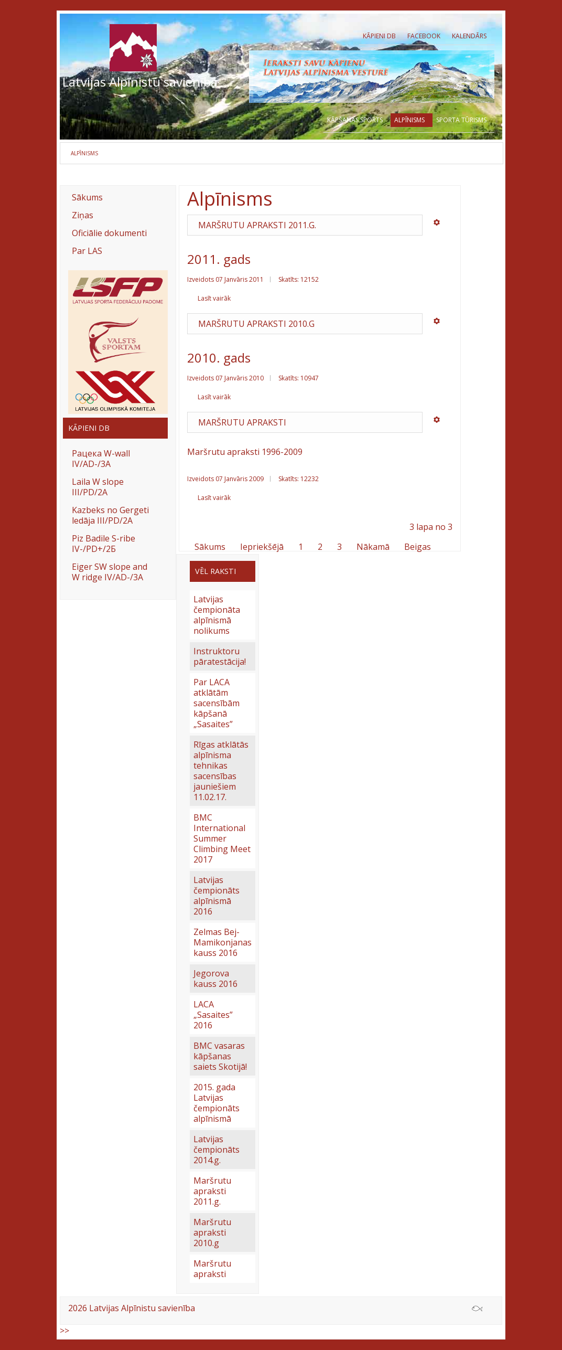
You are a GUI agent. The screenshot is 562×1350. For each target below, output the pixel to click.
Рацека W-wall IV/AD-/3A (101, 458)
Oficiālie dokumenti (109, 233)
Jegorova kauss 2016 (215, 979)
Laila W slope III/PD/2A (98, 486)
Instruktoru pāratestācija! (219, 656)
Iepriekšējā (262, 546)
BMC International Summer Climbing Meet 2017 (222, 838)
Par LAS (87, 251)
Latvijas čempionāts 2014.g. (216, 1149)
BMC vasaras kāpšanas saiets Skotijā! (220, 1056)
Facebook (423, 36)
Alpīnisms (409, 120)
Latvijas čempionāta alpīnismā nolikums (216, 614)
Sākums (87, 197)
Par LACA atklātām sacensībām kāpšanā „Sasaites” (216, 703)
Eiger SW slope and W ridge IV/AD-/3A (109, 571)
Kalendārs (469, 36)
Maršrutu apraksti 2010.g (256, 323)
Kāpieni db (379, 36)
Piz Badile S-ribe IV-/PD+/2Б (103, 543)
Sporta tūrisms (461, 120)
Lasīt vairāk (214, 298)
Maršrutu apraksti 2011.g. (257, 225)
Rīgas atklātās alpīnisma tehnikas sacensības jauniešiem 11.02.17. (220, 771)
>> (64, 1330)
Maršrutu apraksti (242, 422)
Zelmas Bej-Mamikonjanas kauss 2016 (222, 942)
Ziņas (82, 215)
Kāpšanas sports (355, 120)
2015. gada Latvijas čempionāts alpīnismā (216, 1102)
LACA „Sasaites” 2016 (213, 1014)
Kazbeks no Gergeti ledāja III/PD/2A (110, 515)
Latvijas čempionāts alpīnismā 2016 (216, 895)
